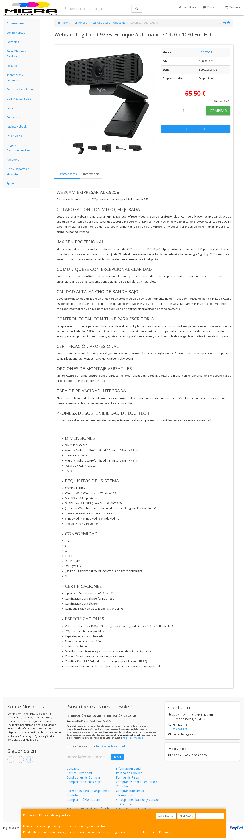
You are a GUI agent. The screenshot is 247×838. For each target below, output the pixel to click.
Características (67, 174)
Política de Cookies (156, 832)
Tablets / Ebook (17, 126)
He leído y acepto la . (98, 746)
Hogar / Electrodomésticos (19, 147)
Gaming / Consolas (19, 99)
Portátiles (13, 42)
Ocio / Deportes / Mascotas (18, 171)
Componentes (16, 32)
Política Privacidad (79, 773)
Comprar (218, 110)
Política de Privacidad (133, 737)
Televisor (13, 66)
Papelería (13, 159)
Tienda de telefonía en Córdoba (89, 808)
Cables (11, 108)
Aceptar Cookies (210, 815)
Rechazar (186, 815)
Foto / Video (14, 136)
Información (91, 174)
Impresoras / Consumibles (15, 77)
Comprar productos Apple (84, 782)
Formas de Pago (127, 777)
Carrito (233, 7)
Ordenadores (15, 23)
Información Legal (128, 768)
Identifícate (187, 7)
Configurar (166, 815)
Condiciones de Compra (83, 777)
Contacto (211, 7)
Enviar (117, 757)
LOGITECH (205, 52)
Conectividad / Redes (20, 89)
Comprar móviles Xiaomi (84, 800)
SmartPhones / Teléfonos (16, 53)
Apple (10, 183)
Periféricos (14, 117)
